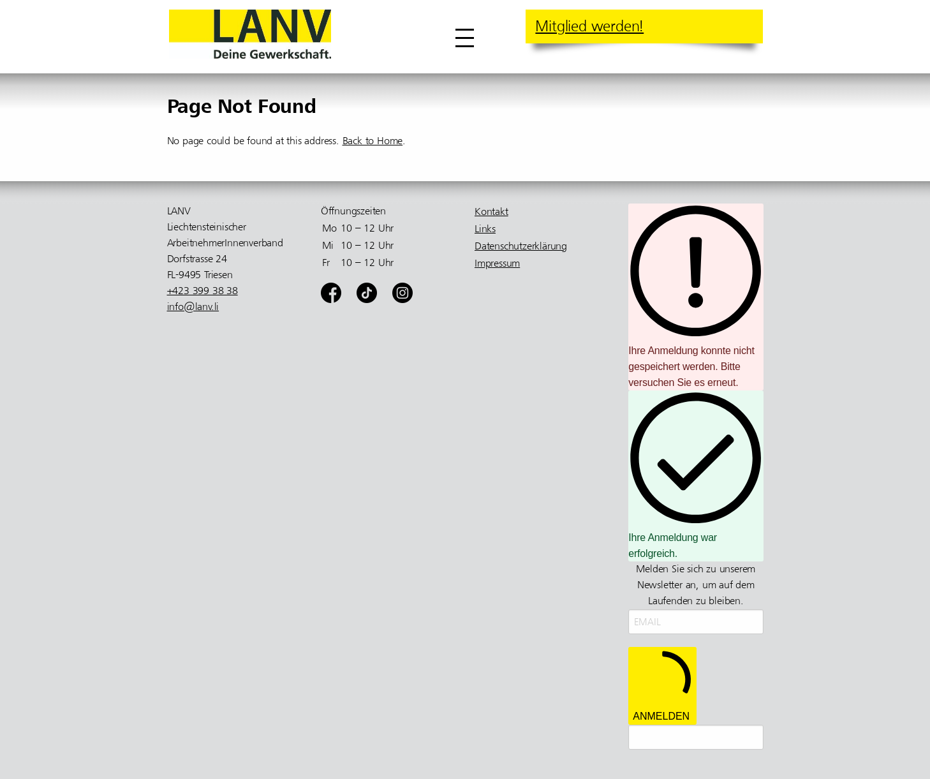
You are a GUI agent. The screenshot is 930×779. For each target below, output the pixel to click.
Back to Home (373, 141)
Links (485, 229)
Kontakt (491, 211)
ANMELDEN (662, 685)
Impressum (497, 263)
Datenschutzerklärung (521, 246)
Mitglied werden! (589, 26)
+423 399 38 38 (202, 291)
